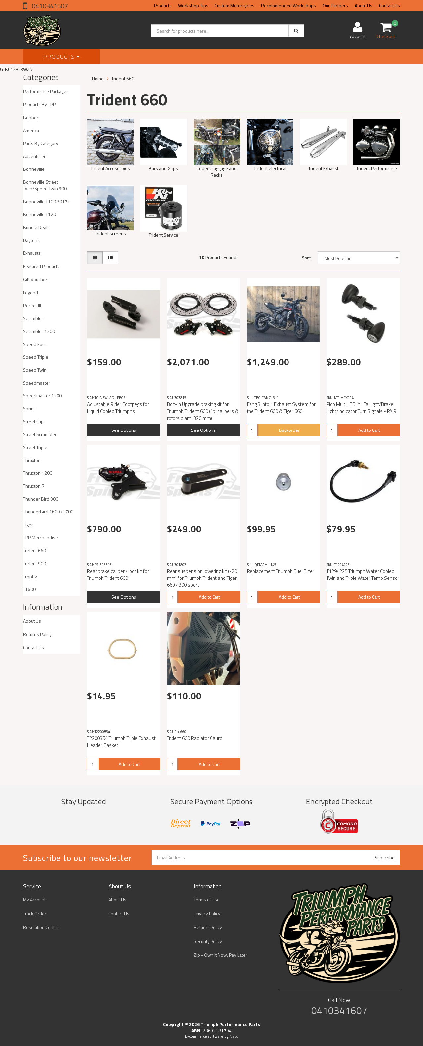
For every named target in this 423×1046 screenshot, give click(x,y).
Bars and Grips (163, 168)
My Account (34, 899)
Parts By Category (40, 143)
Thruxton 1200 (37, 472)
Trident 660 (34, 550)
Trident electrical (270, 168)
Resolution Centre (41, 927)
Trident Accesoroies (110, 168)
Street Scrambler (40, 434)
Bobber (30, 117)
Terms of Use (207, 899)
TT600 (29, 589)
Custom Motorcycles (234, 5)
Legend (30, 292)
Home (98, 78)
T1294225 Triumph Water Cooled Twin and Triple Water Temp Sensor (363, 574)
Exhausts (32, 252)
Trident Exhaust (323, 168)
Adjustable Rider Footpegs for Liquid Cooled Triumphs (118, 407)
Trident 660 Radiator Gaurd (194, 738)
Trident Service (163, 234)
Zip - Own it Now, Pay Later (220, 955)
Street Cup (33, 421)
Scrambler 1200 (39, 331)
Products (163, 5)
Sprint (29, 408)
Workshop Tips (193, 5)
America (31, 130)
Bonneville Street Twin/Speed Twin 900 (45, 185)
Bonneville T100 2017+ (46, 201)
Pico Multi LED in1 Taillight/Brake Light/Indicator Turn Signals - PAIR (361, 407)
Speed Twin (35, 369)
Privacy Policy (207, 913)
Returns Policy (37, 634)
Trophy (30, 576)
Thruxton (32, 460)
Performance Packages (46, 91)
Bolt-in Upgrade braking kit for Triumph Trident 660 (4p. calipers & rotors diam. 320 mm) (203, 411)
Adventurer (34, 156)
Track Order (34, 913)
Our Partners (335, 5)
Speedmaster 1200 (42, 395)
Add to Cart (369, 430)
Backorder (289, 430)
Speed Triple (35, 357)
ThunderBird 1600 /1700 (48, 511)
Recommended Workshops (288, 5)
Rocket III (32, 305)
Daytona (31, 240)
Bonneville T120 (39, 214)
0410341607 (49, 6)
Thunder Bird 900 (40, 498)
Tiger (28, 524)
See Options (123, 430)
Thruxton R (34, 485)
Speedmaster (36, 382)
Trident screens (110, 233)
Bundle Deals (36, 227)
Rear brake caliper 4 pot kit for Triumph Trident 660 (118, 574)
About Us (363, 5)
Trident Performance (376, 168)
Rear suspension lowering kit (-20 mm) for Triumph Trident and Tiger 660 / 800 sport (202, 578)
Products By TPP (39, 104)
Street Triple (35, 447)
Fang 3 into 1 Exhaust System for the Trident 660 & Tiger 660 (281, 407)
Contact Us (389, 5)
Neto (234, 1036)
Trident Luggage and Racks (217, 171)
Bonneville (34, 169)
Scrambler (33, 318)
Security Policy (208, 941)
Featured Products (41, 266)
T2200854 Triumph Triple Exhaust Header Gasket (121, 741)
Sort (306, 257)
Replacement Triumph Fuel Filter (280, 571)
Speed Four (34, 344)
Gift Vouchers (36, 279)
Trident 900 (34, 563)
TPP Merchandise (40, 537)
